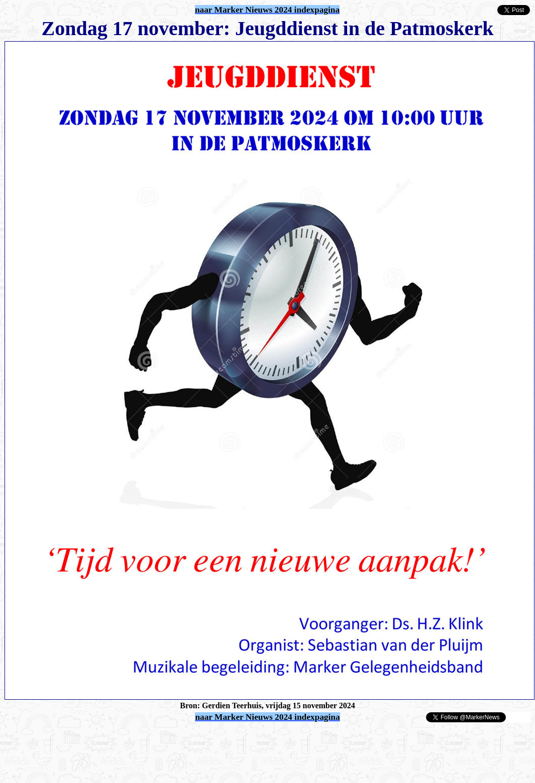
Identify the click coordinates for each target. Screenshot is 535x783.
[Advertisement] (121, 738)
